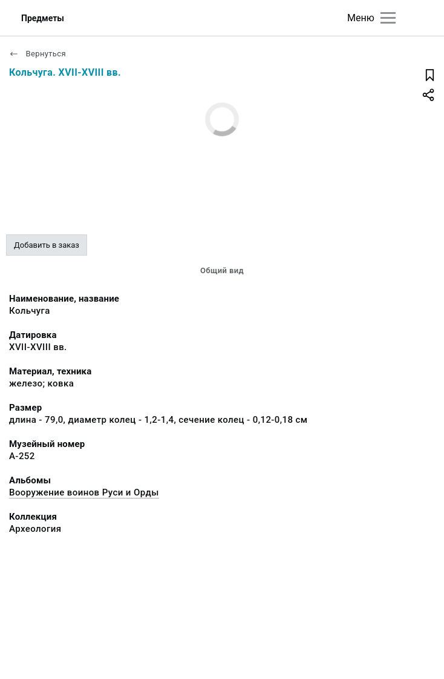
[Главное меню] (388, 18)
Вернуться (37, 53)
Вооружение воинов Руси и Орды (84, 492)
